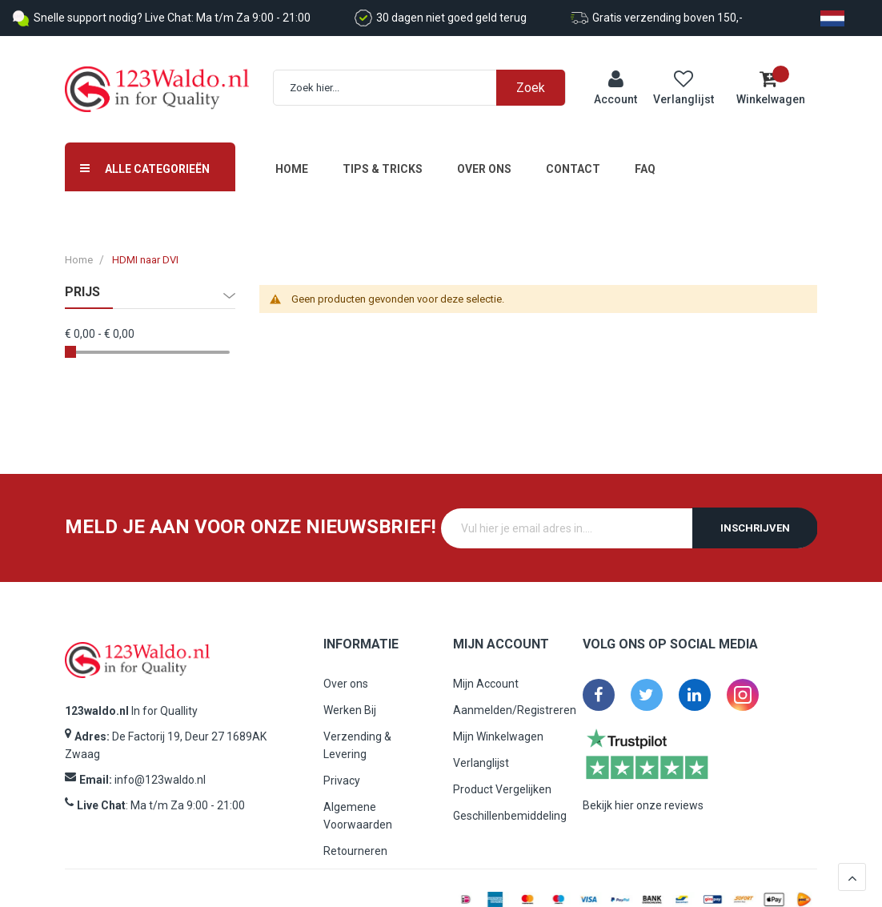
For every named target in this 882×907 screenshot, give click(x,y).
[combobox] (427, 83)
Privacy (341, 771)
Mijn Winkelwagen (498, 726)
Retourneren (355, 841)
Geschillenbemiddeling (510, 806)
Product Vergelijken (502, 779)
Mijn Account (486, 674)
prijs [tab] (82, 282)
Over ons (484, 158)
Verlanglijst (481, 753)
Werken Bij (349, 700)
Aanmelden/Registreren (514, 700)
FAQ (645, 158)
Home (291, 158)
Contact (573, 158)
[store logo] (157, 84)
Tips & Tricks (383, 158)
